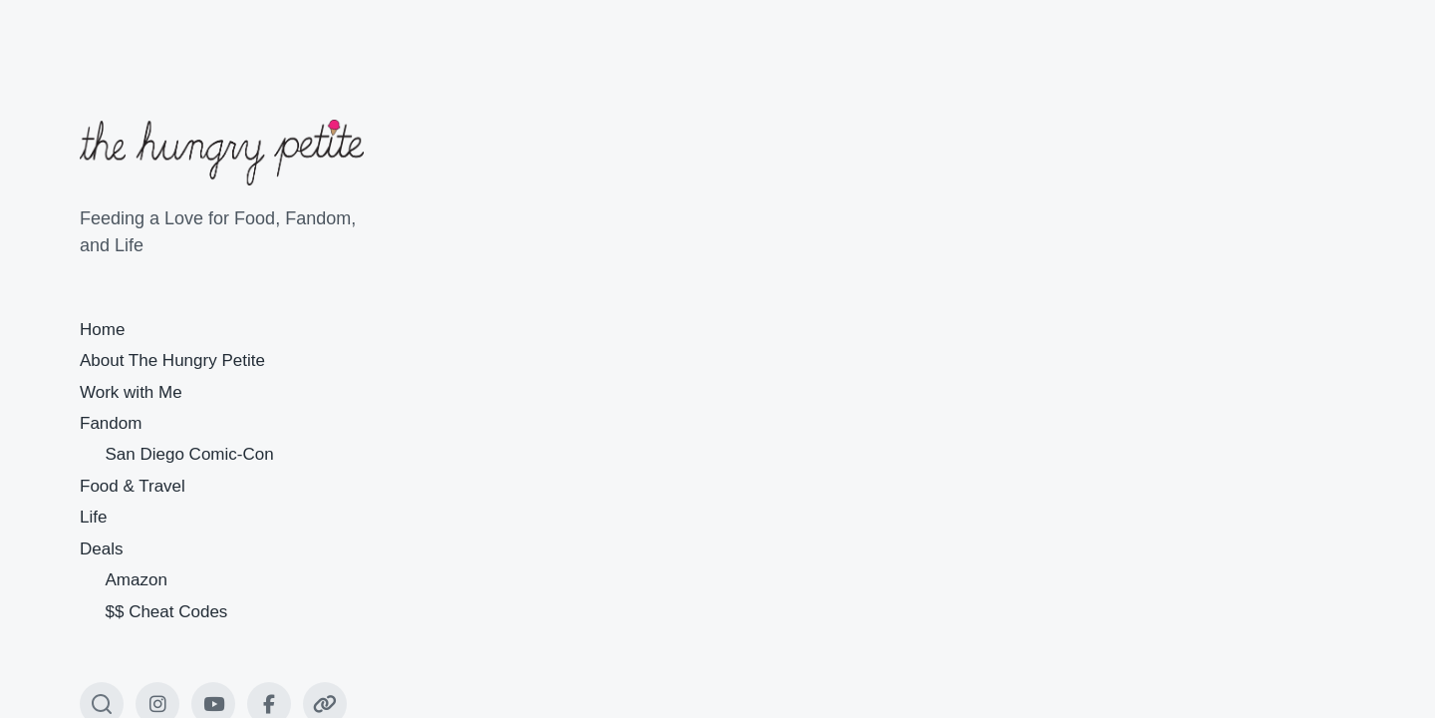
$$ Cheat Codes (167, 611)
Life (93, 517)
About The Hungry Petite (172, 360)
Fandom (111, 423)
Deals (101, 548)
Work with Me (131, 392)
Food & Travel (132, 486)
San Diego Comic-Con (190, 454)
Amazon (136, 579)
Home (102, 329)
